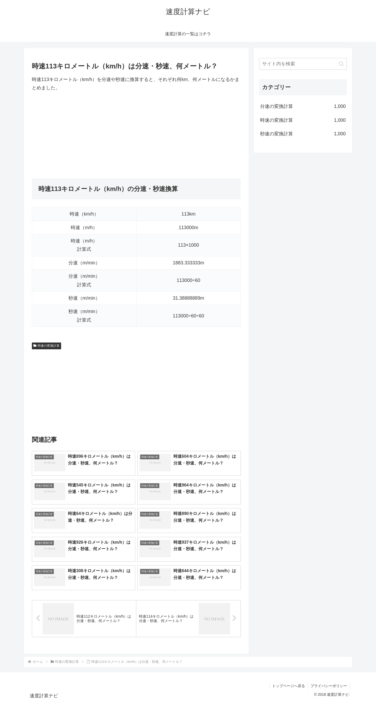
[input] (303, 64)
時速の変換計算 (46, 345)
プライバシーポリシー (328, 686)
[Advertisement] (136, 135)
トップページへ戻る (288, 686)
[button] (341, 64)
